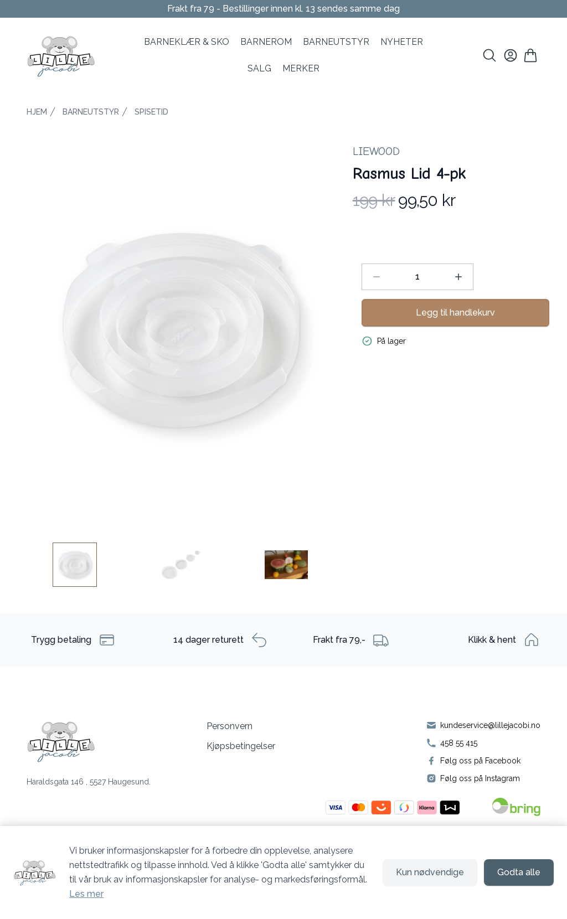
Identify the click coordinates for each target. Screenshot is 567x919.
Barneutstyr (336, 42)
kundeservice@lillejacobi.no (490, 725)
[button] (181, 330)
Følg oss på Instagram (480, 778)
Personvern (229, 726)
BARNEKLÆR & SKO (186, 42)
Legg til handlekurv (455, 312)
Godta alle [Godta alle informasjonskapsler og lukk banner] (518, 872)
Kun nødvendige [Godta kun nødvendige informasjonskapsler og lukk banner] (430, 872)
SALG (259, 68)
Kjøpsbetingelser (241, 746)
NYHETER (401, 42)
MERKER (300, 68)
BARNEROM (266, 42)
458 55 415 (458, 743)
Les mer (86, 894)
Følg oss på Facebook (480, 760)
